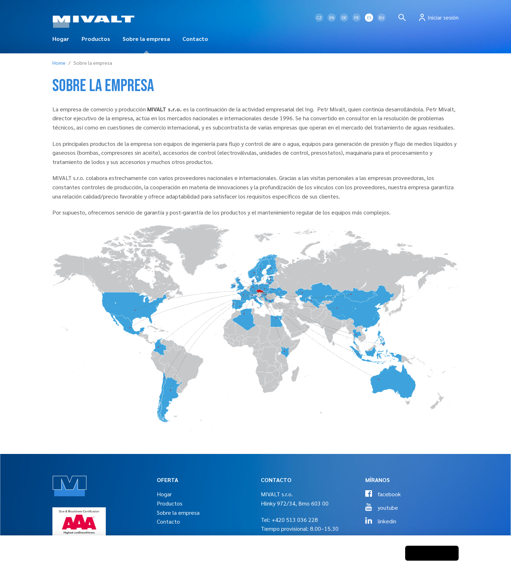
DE (344, 17)
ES (369, 17)
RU (381, 17)
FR (356, 17)
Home (59, 62)
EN (331, 17)
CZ (319, 17)
